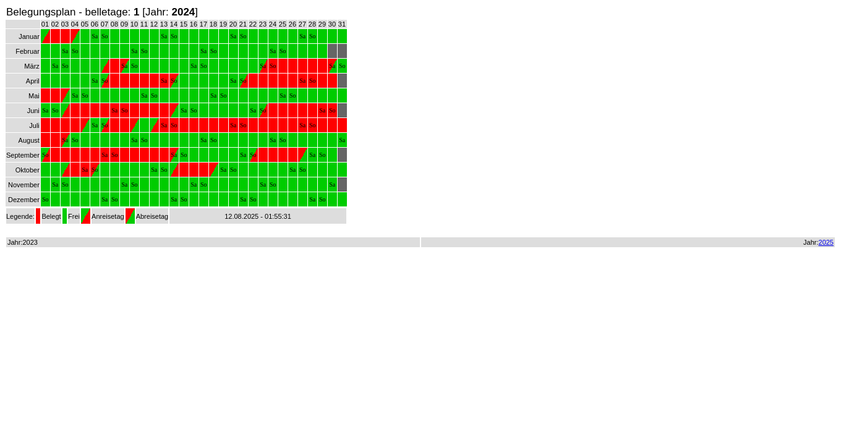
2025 (826, 242)
